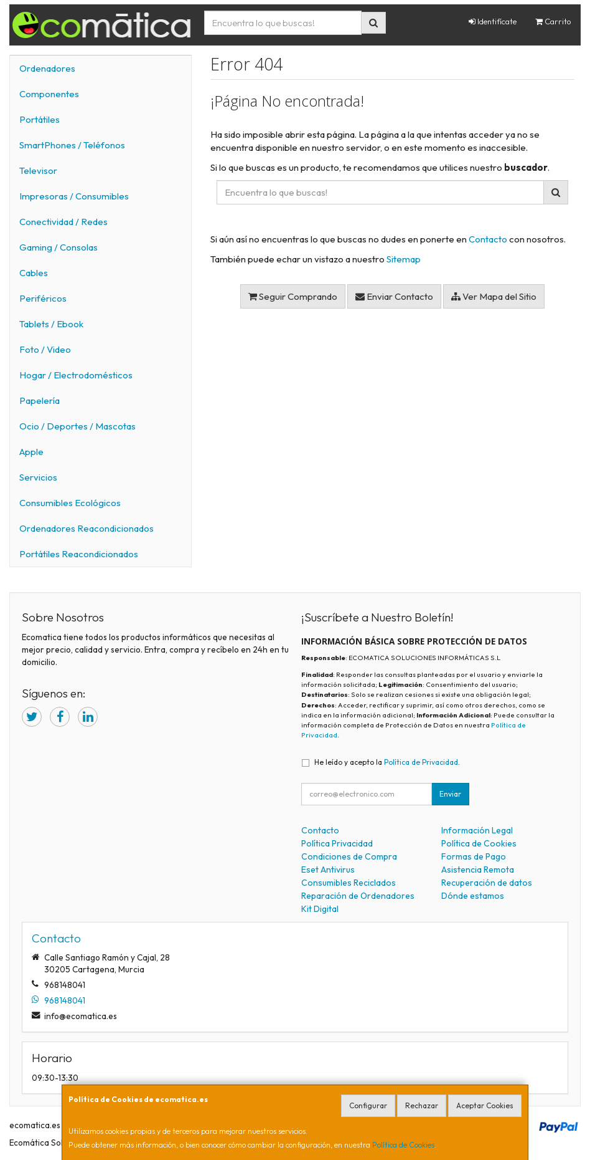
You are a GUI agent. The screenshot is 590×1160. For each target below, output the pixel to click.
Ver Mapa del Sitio (493, 296)
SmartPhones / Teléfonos (72, 145)
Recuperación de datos (486, 882)
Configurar (368, 1105)
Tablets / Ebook (51, 324)
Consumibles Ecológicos (70, 503)
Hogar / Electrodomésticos (76, 375)
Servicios (38, 477)
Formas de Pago (473, 856)
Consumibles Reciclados (348, 882)
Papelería (39, 400)
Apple (31, 452)
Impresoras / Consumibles (74, 196)
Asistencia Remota (477, 869)
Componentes (49, 94)
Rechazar (421, 1105)
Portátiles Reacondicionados (78, 554)
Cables (33, 273)
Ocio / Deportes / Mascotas (77, 426)
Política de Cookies (403, 1144)
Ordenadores (47, 68)
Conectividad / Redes (63, 222)
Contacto (488, 239)
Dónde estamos (472, 895)
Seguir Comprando (292, 296)
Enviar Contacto (394, 296)
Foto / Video (45, 349)
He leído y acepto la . (387, 762)
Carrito (553, 21)
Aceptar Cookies (484, 1105)
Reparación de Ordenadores (357, 895)
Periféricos (43, 298)
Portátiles (39, 119)
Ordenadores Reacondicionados (86, 528)
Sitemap (403, 259)
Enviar (450, 793)
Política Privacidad (337, 843)
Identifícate (493, 21)
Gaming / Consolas (58, 247)
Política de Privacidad (421, 762)
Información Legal (477, 830)
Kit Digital (320, 908)
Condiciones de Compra (349, 856)
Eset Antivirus (328, 869)
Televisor (38, 170)
